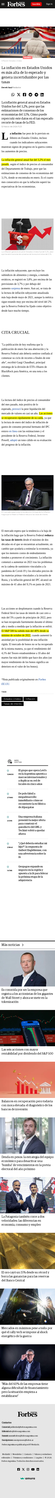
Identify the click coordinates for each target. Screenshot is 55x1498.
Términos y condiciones (23, 1458)
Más (31, 761)
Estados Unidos (12, 698)
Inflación (30, 698)
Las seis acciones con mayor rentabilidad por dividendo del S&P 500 (27, 1051)
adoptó (13, 440)
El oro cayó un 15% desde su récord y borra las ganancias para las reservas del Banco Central (25, 1276)
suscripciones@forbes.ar (23, 1440)
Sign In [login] (49, 4)
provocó (16, 408)
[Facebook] (18, 1469)
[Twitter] (23, 1469)
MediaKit (6, 1454)
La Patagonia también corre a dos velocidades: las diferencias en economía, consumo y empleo (22, 1220)
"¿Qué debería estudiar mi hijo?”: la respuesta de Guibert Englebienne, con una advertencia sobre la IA (32, 850)
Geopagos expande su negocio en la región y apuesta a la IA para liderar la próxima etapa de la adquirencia (33, 873)
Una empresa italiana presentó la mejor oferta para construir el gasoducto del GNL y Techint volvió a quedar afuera (31, 825)
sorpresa (15, 288)
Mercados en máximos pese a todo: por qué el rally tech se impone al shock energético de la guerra (26, 1332)
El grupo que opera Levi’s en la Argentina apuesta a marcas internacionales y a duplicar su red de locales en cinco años (32, 777)
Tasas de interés (12, 703)
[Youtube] (33, 1469)
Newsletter (17, 1454)
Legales (38, 1458)
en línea (13, 431)
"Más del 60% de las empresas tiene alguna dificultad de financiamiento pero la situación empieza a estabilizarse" (24, 1390)
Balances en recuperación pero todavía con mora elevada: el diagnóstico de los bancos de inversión (27, 1105)
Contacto (28, 1454)
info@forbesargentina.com (19, 1431)
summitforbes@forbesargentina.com (23, 1436)
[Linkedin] (38, 1469)
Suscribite (36, 4)
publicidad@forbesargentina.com (23, 1427)
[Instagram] (28, 1469)
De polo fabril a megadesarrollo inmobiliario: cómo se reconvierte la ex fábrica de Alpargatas (31, 800)
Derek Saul (6, 87)
